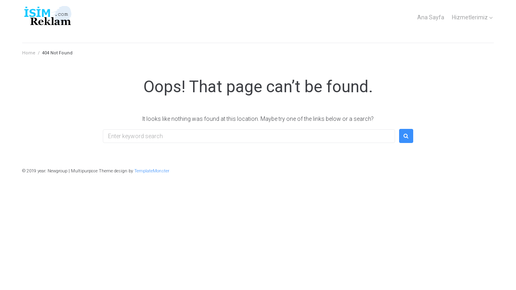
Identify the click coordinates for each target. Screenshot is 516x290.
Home (28, 53)
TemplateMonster (151, 171)
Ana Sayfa (430, 17)
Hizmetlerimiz (470, 17)
